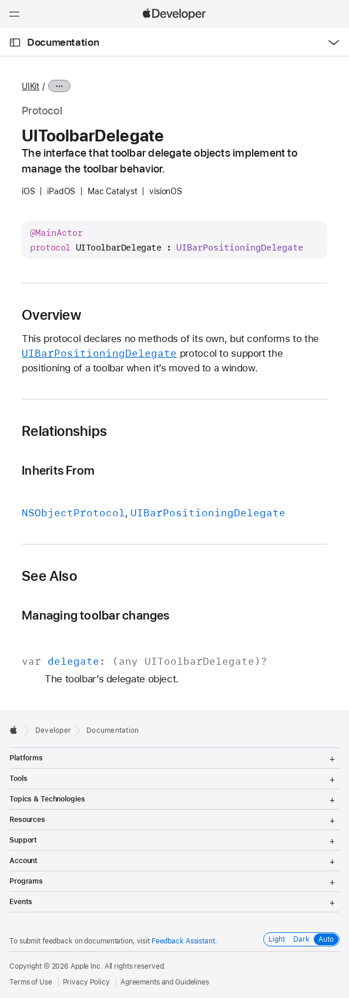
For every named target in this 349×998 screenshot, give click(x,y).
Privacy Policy (86, 982)
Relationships (64, 431)
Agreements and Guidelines (164, 982)
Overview (51, 315)
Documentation (63, 42)
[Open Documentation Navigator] (15, 42)
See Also (49, 576)
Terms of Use (30, 982)
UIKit (30, 86)
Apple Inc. (87, 966)
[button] (0, 0)
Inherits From (58, 470)
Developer (53, 730)
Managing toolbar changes (96, 615)
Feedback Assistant (183, 941)
